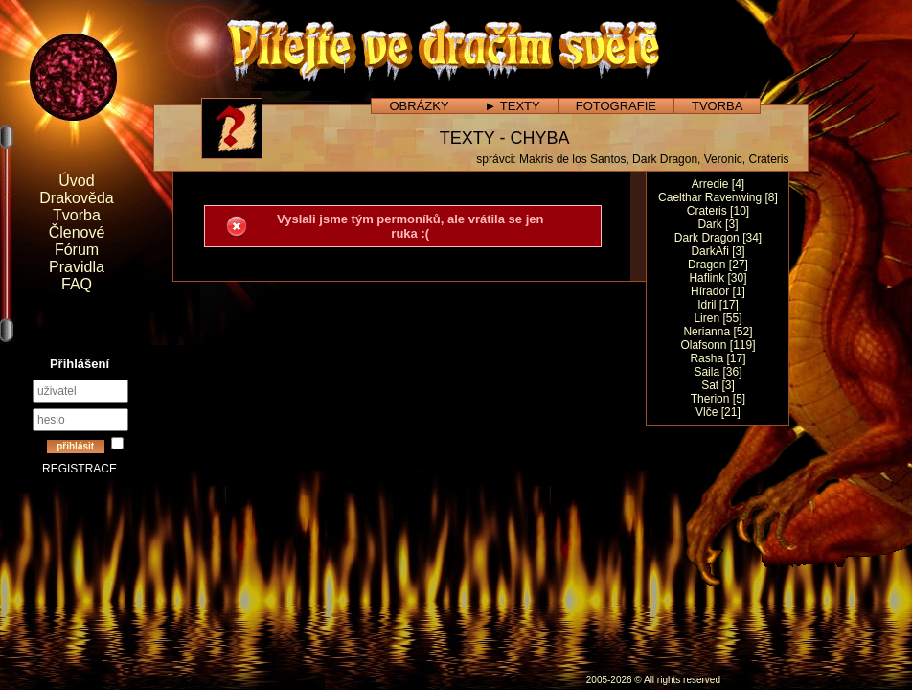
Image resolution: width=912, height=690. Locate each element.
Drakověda (76, 198)
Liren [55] (717, 318)
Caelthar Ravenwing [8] (718, 197)
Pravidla (76, 267)
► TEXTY (512, 106)
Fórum (77, 250)
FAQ (76, 284)
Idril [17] (718, 304)
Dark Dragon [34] (718, 237)
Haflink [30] (717, 278)
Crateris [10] (718, 211)
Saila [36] (717, 372)
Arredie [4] (718, 184)
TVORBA (717, 106)
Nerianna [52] (717, 331)
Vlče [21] (718, 412)
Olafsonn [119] (717, 345)
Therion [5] (718, 398)
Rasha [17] (717, 358)
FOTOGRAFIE (616, 106)
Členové (77, 232)
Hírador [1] (718, 291)
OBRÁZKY (418, 106)
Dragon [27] (718, 264)
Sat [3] (718, 385)
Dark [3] (717, 224)
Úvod (76, 180)
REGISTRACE (79, 468)
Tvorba (77, 215)
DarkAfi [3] (717, 251)
